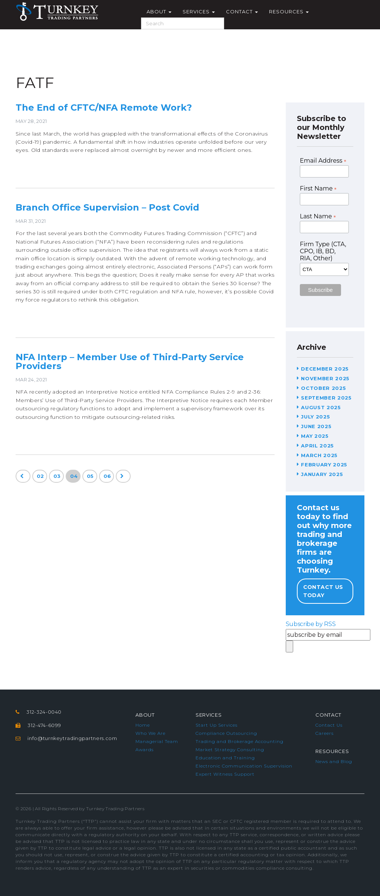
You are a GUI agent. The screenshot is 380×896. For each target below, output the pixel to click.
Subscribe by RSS (311, 624)
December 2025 (324, 369)
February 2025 (324, 464)
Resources (289, 11)
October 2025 (323, 388)
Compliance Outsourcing (226, 733)
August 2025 (321, 407)
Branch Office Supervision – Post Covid (107, 207)
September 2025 (326, 398)
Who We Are (150, 733)
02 (40, 476)
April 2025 (317, 446)
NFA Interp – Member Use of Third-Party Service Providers (130, 361)
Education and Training (225, 757)
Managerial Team (156, 741)
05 (90, 476)
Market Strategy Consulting (230, 749)
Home (142, 725)
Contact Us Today (323, 591)
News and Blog (333, 761)
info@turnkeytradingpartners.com (72, 738)
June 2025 (316, 426)
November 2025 (325, 378)
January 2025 (322, 474)
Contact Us (329, 725)
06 (107, 476)
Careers (324, 733)
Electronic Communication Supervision (244, 766)
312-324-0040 (44, 712)
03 (57, 476)
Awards (144, 749)
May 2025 (314, 436)
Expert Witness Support (225, 774)
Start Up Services (217, 725)
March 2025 (319, 455)
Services (199, 11)
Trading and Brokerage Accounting (240, 741)
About (159, 11)
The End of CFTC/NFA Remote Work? (104, 107)
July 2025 (315, 417)
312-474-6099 (44, 725)
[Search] (182, 23)
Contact (242, 11)
